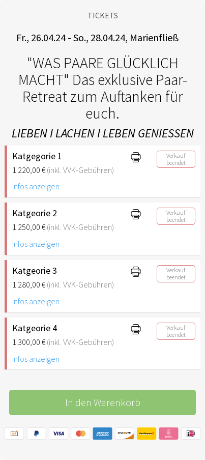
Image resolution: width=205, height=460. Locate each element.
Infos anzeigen (36, 186)
